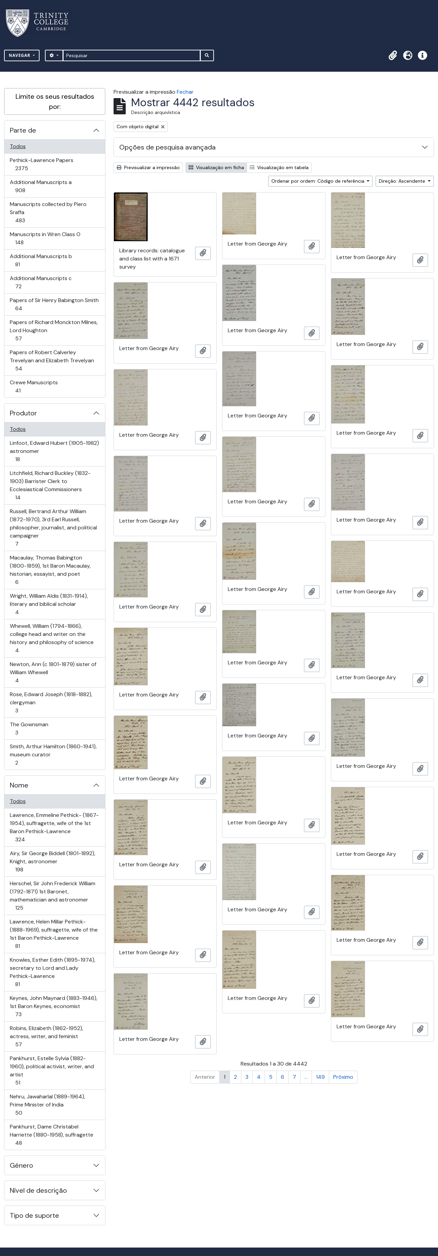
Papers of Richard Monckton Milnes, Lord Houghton (53, 330)
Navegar (20, 55)
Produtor (23, 413)
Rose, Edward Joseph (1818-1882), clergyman (50, 702)
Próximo (343, 1076)
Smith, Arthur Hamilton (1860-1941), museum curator (53, 754)
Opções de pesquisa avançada (167, 147)
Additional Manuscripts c (40, 282)
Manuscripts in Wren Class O (44, 238)
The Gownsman (28, 728)
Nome (19, 785)
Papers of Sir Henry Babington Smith (54, 304)
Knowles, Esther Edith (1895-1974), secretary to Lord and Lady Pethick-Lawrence (52, 972)
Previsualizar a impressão (148, 167)
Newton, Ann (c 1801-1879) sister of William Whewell (52, 672)
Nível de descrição (38, 1190)
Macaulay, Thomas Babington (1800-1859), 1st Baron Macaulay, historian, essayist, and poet (50, 569)
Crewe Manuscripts (33, 386)
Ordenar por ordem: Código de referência (318, 181)
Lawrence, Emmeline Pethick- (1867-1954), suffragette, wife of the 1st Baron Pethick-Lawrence (54, 827)
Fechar (185, 91)
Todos (18, 146)
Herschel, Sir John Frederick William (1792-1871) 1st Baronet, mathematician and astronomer (52, 895)
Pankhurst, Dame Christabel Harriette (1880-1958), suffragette (51, 1134)
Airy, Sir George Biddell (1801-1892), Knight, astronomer (52, 861)
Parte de (23, 130)
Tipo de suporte (34, 1215)
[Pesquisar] (131, 55)
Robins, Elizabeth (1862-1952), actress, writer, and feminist (46, 1036)
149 (320, 1076)
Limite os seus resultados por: (55, 101)
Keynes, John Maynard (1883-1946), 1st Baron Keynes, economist (53, 1006)
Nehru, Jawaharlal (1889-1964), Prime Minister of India (47, 1104)
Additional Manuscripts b (40, 260)
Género (21, 1165)
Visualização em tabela (279, 167)
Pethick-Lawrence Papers (41, 164)
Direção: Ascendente (403, 181)
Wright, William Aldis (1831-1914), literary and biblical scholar (48, 604)
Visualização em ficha (216, 167)
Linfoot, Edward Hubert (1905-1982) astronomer (54, 451)
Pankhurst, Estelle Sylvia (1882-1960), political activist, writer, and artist (51, 1070)
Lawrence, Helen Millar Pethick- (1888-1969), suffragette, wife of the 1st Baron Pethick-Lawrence (53, 933)
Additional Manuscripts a (40, 186)
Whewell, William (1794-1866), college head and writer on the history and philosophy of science (51, 638)
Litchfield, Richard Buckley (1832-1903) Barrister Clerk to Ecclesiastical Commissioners (50, 485)
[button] (392, 55)
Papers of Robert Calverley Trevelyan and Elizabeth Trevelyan (51, 360)
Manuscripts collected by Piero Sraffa (48, 212)
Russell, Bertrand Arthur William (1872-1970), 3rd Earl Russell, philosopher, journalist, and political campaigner (53, 527)
